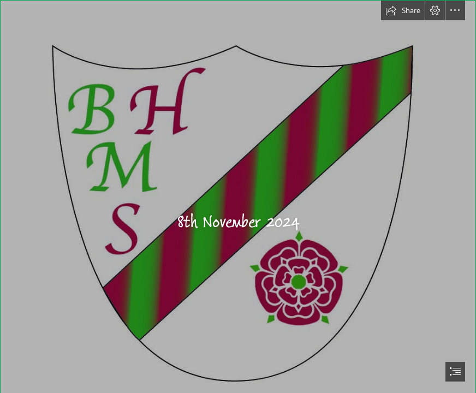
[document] (238, 196)
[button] (403, 10)
